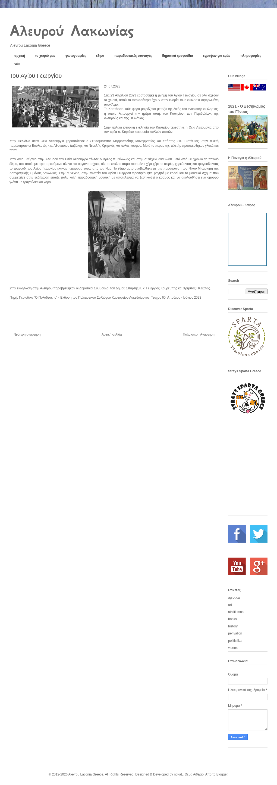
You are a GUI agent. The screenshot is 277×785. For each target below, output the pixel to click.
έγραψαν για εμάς (217, 56)
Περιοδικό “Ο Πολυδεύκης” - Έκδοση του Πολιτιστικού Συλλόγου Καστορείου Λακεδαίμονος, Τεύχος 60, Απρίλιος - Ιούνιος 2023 (110, 297)
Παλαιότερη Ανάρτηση (199, 334)
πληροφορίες (250, 56)
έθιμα (100, 56)
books (232, 619)
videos (233, 648)
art (230, 605)
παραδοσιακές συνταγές (133, 56)
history (233, 626)
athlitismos (236, 612)
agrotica (234, 597)
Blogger (222, 774)
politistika (234, 641)
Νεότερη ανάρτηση (27, 334)
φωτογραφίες (75, 56)
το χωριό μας (45, 56)
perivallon (235, 633)
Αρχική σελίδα (112, 334)
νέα (17, 64)
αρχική (19, 56)
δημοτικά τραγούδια (177, 56)
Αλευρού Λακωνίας (71, 30)
